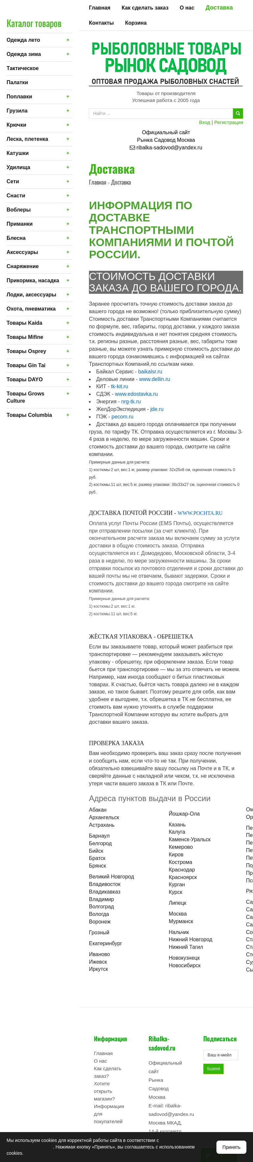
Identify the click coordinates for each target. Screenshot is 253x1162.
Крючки (16, 125)
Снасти (16, 195)
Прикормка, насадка (33, 280)
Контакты (101, 23)
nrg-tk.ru (131, 401)
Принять (231, 1147)
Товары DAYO (25, 379)
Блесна (16, 238)
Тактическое (23, 68)
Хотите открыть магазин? (104, 1091)
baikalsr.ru (150, 371)
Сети (13, 181)
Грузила (17, 111)
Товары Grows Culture (25, 397)
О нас (187, 8)
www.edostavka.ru (136, 394)
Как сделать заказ (145, 8)
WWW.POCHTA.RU (200, 513)
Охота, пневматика (31, 309)
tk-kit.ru (119, 386)
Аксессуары (22, 252)
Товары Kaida (24, 323)
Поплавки (19, 96)
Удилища (18, 167)
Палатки (17, 82)
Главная (99, 8)
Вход (204, 122)
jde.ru (156, 409)
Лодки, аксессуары (31, 294)
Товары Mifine (25, 337)
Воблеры (19, 210)
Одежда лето (23, 40)
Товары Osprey (26, 351)
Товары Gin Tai (26, 365)
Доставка (219, 7)
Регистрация (228, 122)
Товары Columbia (29, 415)
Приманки (20, 224)
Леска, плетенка (27, 139)
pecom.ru (123, 416)
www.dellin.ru (154, 379)
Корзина (136, 23)
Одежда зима (24, 54)
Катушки (18, 153)
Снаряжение (23, 266)
